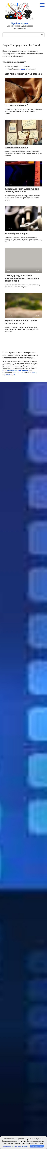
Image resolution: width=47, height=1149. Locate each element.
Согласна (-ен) (36, 1146)
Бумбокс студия (19, 23)
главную (23, 69)
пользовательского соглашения (15, 370)
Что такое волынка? (16, 105)
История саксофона (16, 147)
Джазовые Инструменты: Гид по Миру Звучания (22, 190)
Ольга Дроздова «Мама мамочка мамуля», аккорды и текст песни (22, 278)
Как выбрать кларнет (17, 233)
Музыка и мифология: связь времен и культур (21, 322)
